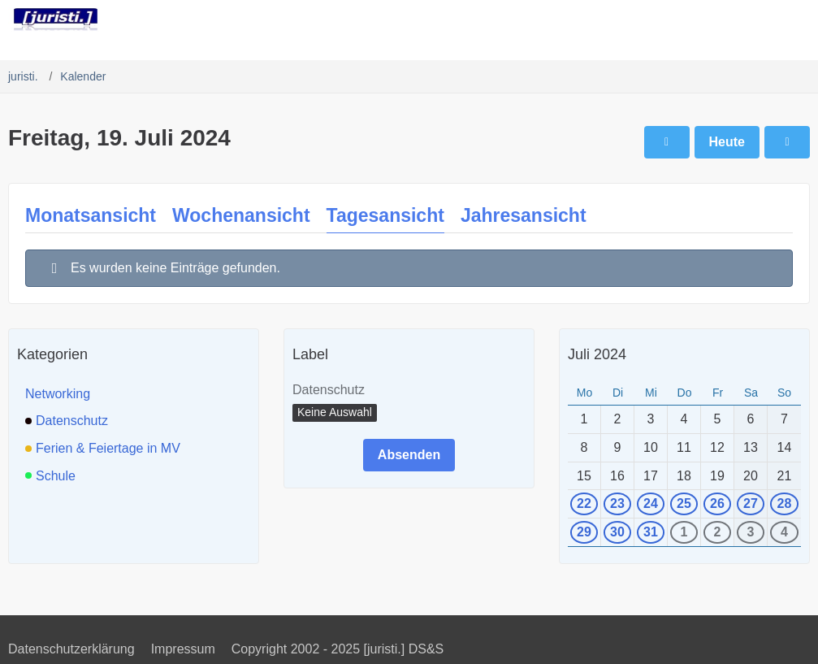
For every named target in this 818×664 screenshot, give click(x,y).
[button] (334, 413)
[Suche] (715, 20)
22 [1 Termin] (584, 503)
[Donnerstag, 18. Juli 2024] (667, 142)
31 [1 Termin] (650, 532)
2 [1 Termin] (717, 532)
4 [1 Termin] (784, 532)
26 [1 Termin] (717, 503)
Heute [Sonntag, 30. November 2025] (727, 142)
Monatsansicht (90, 215)
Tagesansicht (385, 215)
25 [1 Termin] (684, 503)
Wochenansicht (241, 215)
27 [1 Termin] (750, 503)
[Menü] (797, 20)
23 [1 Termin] (617, 503)
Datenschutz (328, 390)
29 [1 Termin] (584, 532)
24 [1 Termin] (650, 503)
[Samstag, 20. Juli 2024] (787, 142)
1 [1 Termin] (684, 532)
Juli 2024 (597, 354)
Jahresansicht (523, 215)
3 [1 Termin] (751, 532)
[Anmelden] (756, 20)
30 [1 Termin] (617, 532)
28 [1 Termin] (784, 503)
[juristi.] (55, 19)
